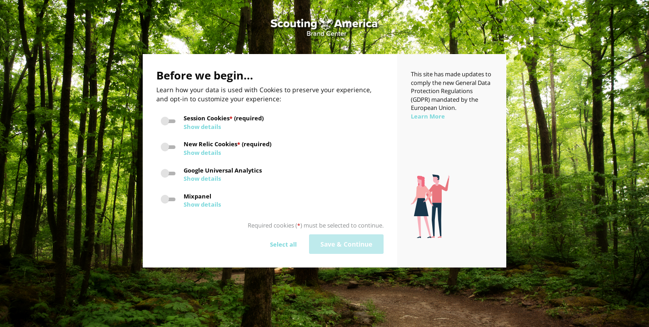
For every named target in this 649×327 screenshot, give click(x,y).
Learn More (428, 116)
